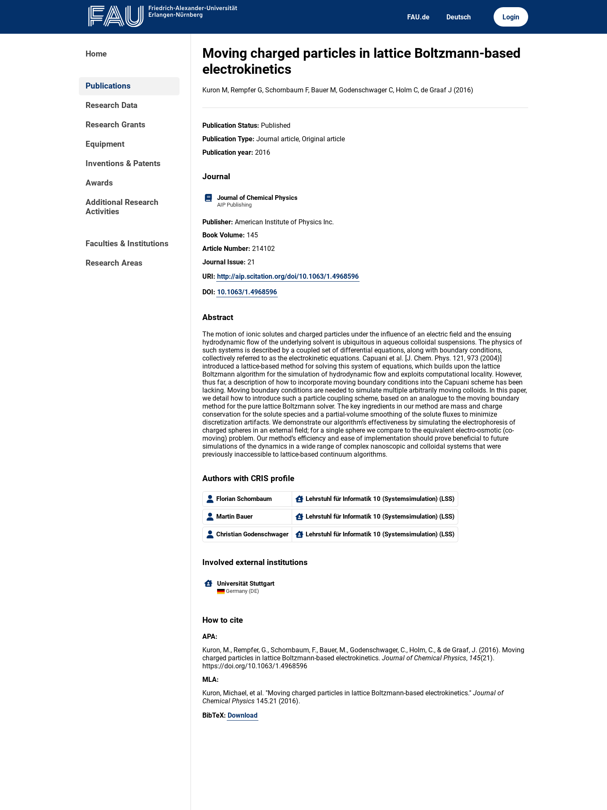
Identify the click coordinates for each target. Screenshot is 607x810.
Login (510, 17)
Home (96, 54)
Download (243, 715)
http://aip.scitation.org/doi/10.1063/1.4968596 (288, 276)
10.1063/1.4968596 (247, 292)
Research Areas (114, 263)
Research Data (111, 105)
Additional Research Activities (122, 207)
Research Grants (115, 124)
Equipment (105, 144)
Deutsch (458, 17)
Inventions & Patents (123, 163)
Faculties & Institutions (127, 243)
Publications (108, 86)
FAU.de (418, 17)
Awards (99, 183)
